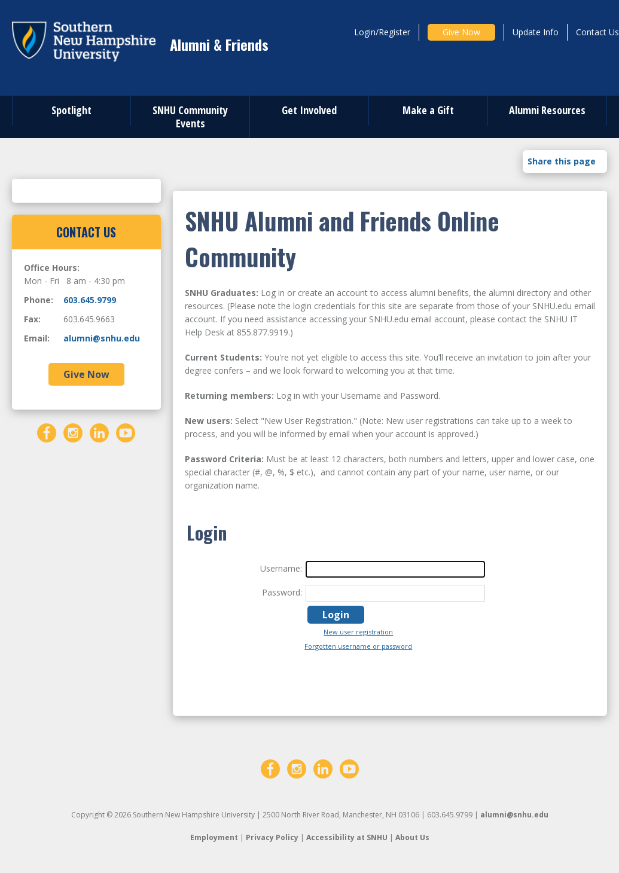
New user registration (358, 631)
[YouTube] (125, 432)
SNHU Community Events (190, 116)
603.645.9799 (89, 300)
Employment (214, 837)
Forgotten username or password (358, 646)
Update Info (536, 32)
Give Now (461, 32)
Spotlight (71, 110)
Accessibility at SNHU (347, 837)
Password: (282, 592)
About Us (412, 837)
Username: (281, 568)
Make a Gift (428, 110)
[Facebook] (46, 432)
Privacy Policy (272, 837)
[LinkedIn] (99, 432)
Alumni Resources (547, 110)
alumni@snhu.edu (101, 338)
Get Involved (309, 110)
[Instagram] (73, 432)
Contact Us (597, 32)
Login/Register (382, 32)
